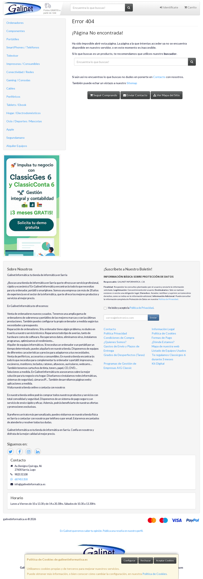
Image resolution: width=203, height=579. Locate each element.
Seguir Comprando (103, 95)
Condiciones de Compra (119, 337)
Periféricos (13, 96)
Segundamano (15, 137)
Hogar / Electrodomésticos (23, 113)
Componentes (15, 31)
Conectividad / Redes (20, 72)
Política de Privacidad (168, 299)
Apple (10, 129)
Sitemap (132, 83)
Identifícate (169, 7)
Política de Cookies (154, 574)
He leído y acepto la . (131, 307)
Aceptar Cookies (165, 560)
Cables (10, 88)
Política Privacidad (115, 333)
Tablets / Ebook (16, 104)
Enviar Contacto (135, 95)
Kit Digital (158, 363)
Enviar (153, 317)
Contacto (159, 77)
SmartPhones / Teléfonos (22, 47)
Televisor (12, 55)
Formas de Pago (162, 337)
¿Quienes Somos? (115, 342)
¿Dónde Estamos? (163, 342)
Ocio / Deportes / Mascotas (24, 121)
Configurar (129, 560)
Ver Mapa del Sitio (166, 95)
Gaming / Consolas (18, 80)
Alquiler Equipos (16, 146)
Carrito (190, 7)
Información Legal (163, 329)
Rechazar (146, 560)
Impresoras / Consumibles (23, 63)
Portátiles (12, 39)
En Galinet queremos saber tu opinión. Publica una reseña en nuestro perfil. (101, 530)
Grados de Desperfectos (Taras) (124, 355)
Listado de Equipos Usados (169, 350)
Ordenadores (15, 22)
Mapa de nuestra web (165, 346)
